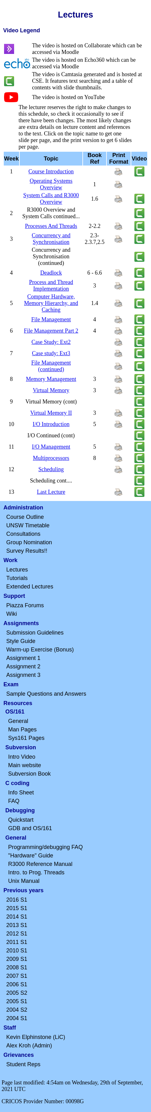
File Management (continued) (51, 366)
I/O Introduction (51, 424)
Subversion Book (29, 774)
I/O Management (51, 447)
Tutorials (17, 578)
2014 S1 (16, 917)
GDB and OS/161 (30, 828)
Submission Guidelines (35, 633)
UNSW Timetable (27, 525)
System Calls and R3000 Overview (51, 198)
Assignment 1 (23, 658)
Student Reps (23, 1064)
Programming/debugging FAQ (45, 847)
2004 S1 (16, 1018)
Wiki (11, 614)
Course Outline (25, 517)
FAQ (13, 801)
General (18, 721)
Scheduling (51, 469)
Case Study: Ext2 (50, 342)
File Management (51, 319)
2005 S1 (16, 1001)
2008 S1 (16, 967)
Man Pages (22, 729)
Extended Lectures (29, 586)
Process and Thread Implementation (51, 285)
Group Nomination (29, 542)
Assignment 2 (23, 666)
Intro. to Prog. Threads (36, 872)
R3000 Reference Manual (40, 864)
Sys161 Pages (26, 738)
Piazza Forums (25, 605)
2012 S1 (16, 933)
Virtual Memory (51, 390)
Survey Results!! (26, 551)
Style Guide (20, 641)
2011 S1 (16, 942)
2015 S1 (16, 908)
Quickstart (21, 820)
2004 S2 (16, 1010)
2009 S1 (16, 959)
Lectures (17, 570)
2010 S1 (16, 950)
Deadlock (51, 273)
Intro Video (21, 757)
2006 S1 (16, 984)
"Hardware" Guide (30, 855)
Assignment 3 (23, 675)
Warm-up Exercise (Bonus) (40, 649)
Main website (24, 765)
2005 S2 (16, 993)
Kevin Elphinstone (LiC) (35, 1037)
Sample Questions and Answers (46, 694)
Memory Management (51, 379)
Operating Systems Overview (51, 184)
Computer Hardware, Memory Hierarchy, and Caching (51, 303)
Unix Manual (23, 881)
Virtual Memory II (51, 413)
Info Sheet (21, 792)
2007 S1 (16, 976)
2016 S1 (16, 900)
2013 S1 (16, 925)
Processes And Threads (51, 226)
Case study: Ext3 (51, 353)
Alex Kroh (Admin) (29, 1045)
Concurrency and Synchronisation (51, 238)
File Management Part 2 (51, 331)
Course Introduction (51, 171)
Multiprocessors (51, 458)
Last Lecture (51, 492)
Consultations (23, 534)
